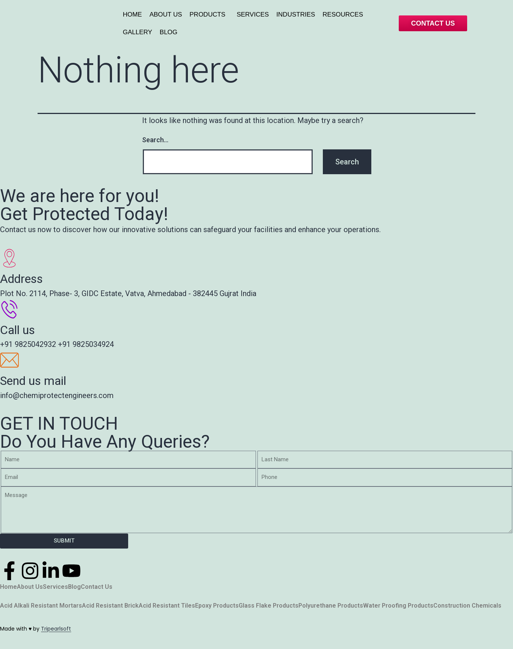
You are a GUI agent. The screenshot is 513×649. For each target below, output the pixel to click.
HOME (132, 14)
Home (8, 587)
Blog (74, 587)
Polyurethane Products (330, 606)
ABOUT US (166, 14)
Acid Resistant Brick (110, 606)
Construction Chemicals (467, 606)
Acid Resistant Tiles (167, 606)
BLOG (168, 32)
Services (55, 587)
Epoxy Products (217, 606)
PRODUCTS (207, 14)
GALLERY (137, 32)
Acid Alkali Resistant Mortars (41, 606)
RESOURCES (342, 14)
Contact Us (96, 587)
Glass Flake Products (268, 606)
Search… (155, 140)
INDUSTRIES (295, 14)
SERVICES (253, 14)
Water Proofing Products (398, 606)
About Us (30, 587)
